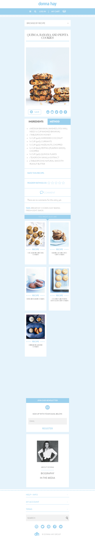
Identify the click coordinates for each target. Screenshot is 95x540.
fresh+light (31, 210)
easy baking (54, 208)
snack (40, 210)
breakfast (36, 208)
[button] (47, 494)
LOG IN (42, 11)
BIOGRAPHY (47, 473)
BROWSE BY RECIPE (36, 23)
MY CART (55, 11)
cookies (45, 208)
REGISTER (47, 428)
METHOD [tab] (55, 121)
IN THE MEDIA (47, 478)
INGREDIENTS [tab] (36, 121)
